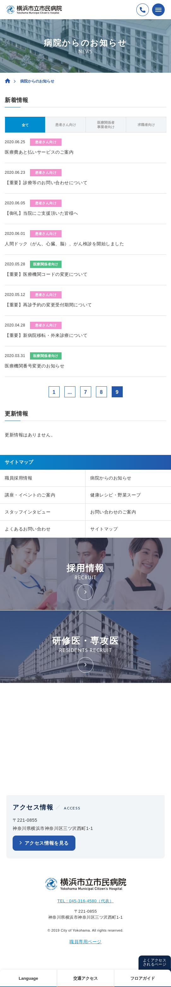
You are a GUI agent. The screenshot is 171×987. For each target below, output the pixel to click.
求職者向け (146, 125)
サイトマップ (104, 528)
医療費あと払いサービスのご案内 (39, 152)
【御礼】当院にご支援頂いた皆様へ (41, 213)
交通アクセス (85, 978)
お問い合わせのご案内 (113, 511)
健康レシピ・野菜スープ (115, 494)
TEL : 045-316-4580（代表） (85, 901)
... (70, 392)
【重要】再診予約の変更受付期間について (48, 304)
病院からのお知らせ (111, 477)
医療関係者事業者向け (106, 125)
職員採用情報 (18, 477)
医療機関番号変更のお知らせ (34, 365)
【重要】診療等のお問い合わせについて (46, 182)
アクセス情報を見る (47, 843)
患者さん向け (65, 125)
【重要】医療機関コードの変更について (46, 274)
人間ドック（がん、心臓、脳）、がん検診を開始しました (64, 243)
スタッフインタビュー (28, 511)
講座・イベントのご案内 (30, 494)
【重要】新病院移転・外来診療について (46, 335)
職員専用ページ (85, 941)
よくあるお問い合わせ (28, 528)
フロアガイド (142, 978)
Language (28, 978)
